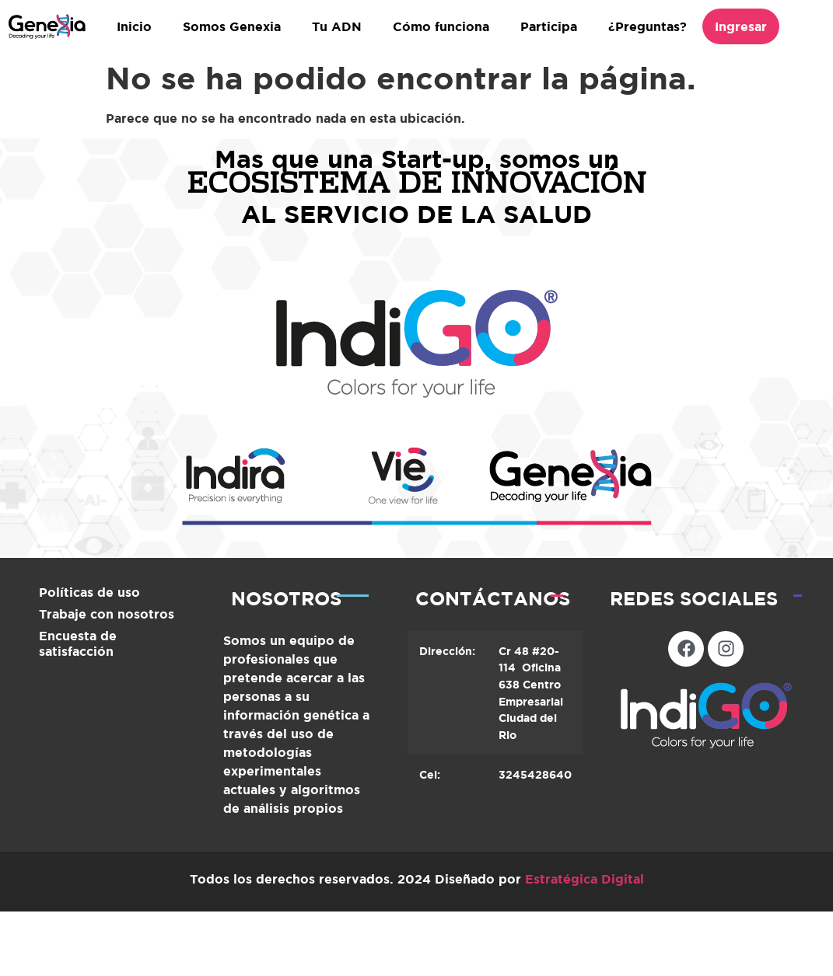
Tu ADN (337, 26)
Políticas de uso (89, 592)
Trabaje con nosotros (106, 614)
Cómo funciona (441, 26)
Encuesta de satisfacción (78, 643)
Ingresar (741, 26)
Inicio (134, 26)
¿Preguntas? (647, 26)
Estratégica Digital (584, 879)
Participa (548, 26)
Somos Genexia (232, 26)
